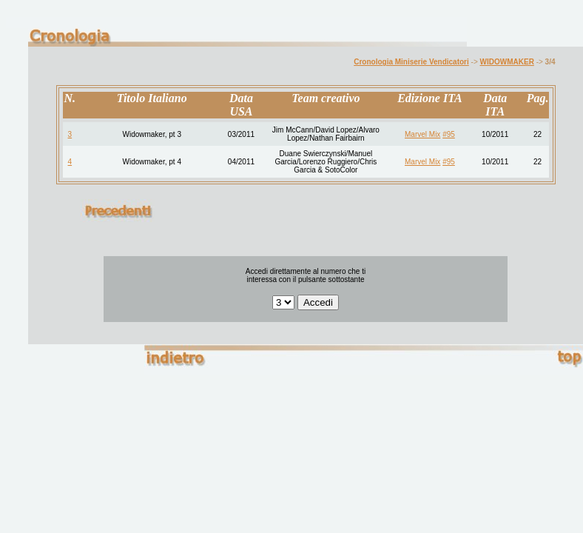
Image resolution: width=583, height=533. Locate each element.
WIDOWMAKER (507, 62)
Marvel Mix (422, 134)
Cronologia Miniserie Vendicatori (411, 62)
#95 (448, 134)
